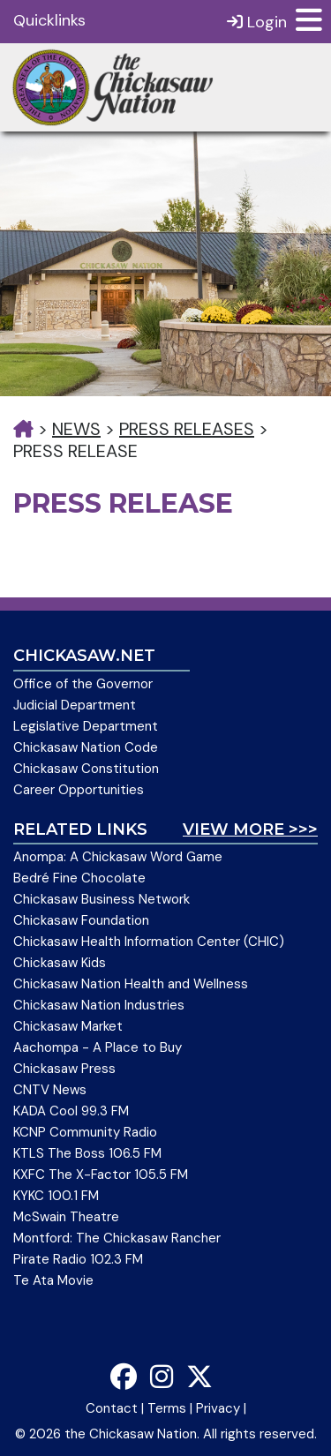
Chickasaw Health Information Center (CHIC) (148, 941)
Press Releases (186, 428)
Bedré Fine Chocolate (79, 878)
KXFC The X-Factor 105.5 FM (100, 1174)
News (76, 428)
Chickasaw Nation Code (85, 747)
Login (257, 22)
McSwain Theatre (66, 1217)
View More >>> (250, 829)
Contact (112, 1408)
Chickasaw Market (68, 1026)
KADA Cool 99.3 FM (71, 1111)
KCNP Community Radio (85, 1132)
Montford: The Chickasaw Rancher (117, 1238)
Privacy (218, 1408)
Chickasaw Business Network (101, 899)
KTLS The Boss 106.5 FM (87, 1153)
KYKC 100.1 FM (56, 1196)
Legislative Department (85, 726)
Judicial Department (74, 705)
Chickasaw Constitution (86, 768)
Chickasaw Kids (59, 963)
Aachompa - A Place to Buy (97, 1047)
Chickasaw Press (64, 1068)
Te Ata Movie (53, 1280)
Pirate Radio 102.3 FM (78, 1259)
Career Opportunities (78, 790)
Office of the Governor (83, 684)
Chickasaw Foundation (81, 920)
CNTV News (50, 1090)
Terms (166, 1408)
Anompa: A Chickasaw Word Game (117, 857)
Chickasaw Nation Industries (98, 1005)
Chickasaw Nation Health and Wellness (130, 984)
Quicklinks (49, 20)
